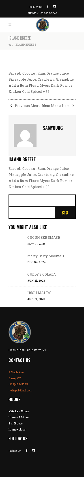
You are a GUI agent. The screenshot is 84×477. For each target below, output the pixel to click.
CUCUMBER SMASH (43, 237)
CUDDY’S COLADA (41, 274)
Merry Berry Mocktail (45, 256)
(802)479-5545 (18, 384)
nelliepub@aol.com (20, 390)
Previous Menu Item (29, 105)
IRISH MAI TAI (39, 292)
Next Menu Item (59, 105)
